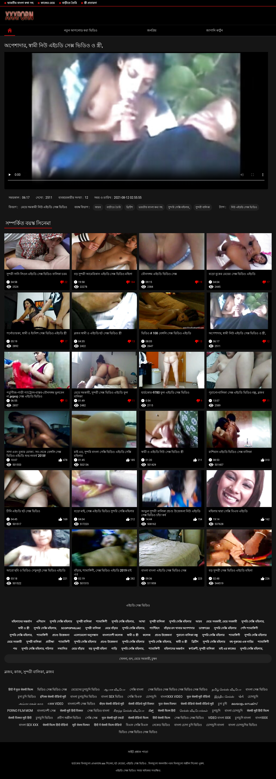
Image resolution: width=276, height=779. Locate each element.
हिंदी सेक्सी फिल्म (161, 717)
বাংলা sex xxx (28, 725)
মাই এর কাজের (227, 648)
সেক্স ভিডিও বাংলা (98, 710)
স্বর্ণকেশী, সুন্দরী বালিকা (202, 648)
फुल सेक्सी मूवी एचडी (113, 717)
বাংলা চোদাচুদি (234, 710)
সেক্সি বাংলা (136, 689)
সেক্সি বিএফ (134, 696)
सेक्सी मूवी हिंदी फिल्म (258, 710)
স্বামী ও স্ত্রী (23, 628)
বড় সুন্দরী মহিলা (98, 648)
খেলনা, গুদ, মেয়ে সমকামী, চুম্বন (138, 658)
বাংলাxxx (261, 717)
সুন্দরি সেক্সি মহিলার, (179, 207)
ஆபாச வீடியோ (114, 689)
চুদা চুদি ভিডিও (27, 696)
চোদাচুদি (151, 696)
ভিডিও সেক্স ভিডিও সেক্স (52, 689)
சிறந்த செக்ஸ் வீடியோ (129, 710)
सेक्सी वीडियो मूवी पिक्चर (141, 703)
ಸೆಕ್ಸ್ (151, 710)
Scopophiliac (71, 628)
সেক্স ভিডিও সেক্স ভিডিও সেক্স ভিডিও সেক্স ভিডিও (177, 689)
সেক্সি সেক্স (91, 717)
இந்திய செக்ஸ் (224, 696)
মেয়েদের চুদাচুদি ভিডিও (85, 689)
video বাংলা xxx (219, 717)
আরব (98, 207)
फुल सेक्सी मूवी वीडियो (198, 696)
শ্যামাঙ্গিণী (101, 621)
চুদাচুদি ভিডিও (44, 717)
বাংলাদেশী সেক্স (46, 710)
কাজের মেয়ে (48, 3)
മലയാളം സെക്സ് (244, 703)
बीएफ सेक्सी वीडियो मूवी (111, 703)
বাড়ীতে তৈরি (69, 3)
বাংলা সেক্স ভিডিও (257, 689)
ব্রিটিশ (129, 207)
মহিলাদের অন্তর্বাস (22, 621)
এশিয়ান (40, 621)
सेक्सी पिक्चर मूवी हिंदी (19, 717)
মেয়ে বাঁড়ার (111, 628)
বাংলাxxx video (171, 696)
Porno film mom (20, 710)
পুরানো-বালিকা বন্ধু (187, 635)
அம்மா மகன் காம (31, 703)
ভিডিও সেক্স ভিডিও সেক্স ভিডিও (138, 732)
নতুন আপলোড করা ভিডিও (80, 30)
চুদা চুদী (222, 703)
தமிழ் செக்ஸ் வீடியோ (226, 689)
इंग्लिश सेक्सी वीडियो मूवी (53, 696)
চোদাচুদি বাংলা (215, 725)
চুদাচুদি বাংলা (243, 717)
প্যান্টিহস (154, 628)
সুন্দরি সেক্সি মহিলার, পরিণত (37, 648)
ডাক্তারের (204, 628)
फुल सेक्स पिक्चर (167, 703)
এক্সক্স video (55, 703)
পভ (15, 648)
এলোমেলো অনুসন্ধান (86, 635)
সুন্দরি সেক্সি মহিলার (61, 621)
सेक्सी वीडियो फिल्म (138, 717)
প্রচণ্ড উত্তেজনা (60, 635)
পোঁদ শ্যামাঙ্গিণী (249, 628)
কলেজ (147, 635)
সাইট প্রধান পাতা (138, 752)
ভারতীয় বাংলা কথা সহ (20, 3)
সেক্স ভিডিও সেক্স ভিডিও (189, 717)
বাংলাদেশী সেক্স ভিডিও (81, 703)
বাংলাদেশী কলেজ (112, 635)
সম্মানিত (62, 648)
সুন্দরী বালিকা (203, 207)
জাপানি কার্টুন (214, 30)
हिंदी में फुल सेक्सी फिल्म (20, 689)
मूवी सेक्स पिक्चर (81, 725)
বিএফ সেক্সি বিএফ (137, 725)
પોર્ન (240, 696)
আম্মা (142, 621)
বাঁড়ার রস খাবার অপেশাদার (179, 628)
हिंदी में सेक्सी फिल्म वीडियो (108, 725)
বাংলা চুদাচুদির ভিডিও (83, 696)
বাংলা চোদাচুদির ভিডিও (242, 725)
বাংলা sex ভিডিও (112, 696)
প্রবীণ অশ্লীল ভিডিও (69, 717)
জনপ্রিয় (151, 30)
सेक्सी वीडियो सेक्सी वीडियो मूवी (197, 703)
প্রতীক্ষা (50, 641)
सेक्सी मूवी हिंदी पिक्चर (71, 710)
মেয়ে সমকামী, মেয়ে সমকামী (221, 621)
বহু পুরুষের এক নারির (241, 641)
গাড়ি (114, 648)
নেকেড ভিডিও (161, 725)
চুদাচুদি (216, 710)
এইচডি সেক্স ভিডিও (138, 605)
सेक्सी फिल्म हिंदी (166, 710)
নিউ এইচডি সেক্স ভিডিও (244, 207)
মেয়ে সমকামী (14, 641)
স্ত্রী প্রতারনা (90, 3)
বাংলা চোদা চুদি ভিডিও (188, 725)
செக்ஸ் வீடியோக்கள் (194, 710)
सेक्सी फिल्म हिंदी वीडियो (55, 725)
